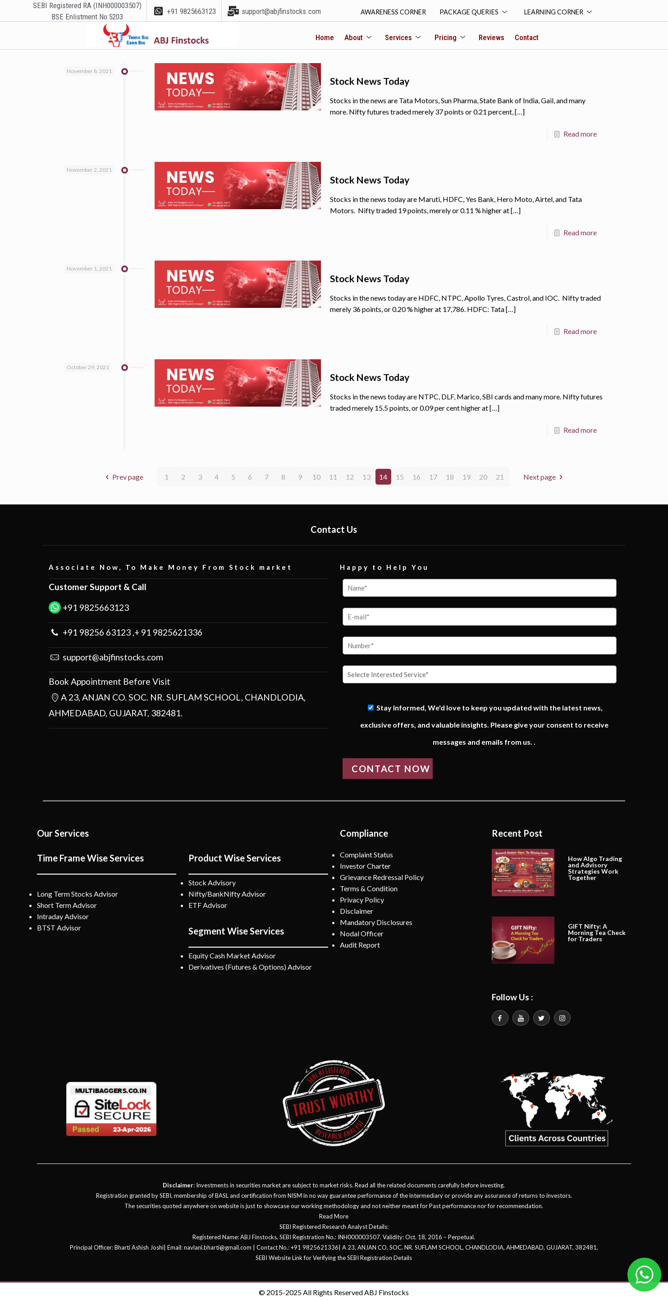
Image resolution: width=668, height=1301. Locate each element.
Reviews (490, 37)
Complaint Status (366, 853)
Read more (580, 133)
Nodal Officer (362, 932)
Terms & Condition (369, 887)
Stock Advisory (212, 881)
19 (466, 475)
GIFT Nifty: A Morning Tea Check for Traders (597, 931)
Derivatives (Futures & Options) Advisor (250, 965)
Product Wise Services (234, 856)
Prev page (122, 475)
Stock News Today (375, 80)
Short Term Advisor (67, 903)
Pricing (450, 38)
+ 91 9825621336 (168, 631)
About (360, 38)
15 (400, 475)
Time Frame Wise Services (90, 856)
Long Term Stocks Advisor (77, 892)
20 (483, 475)
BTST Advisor (59, 926)
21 (500, 475)
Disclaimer (356, 909)
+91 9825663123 (95, 606)
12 (350, 475)
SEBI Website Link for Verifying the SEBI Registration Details (334, 1256)
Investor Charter (365, 864)
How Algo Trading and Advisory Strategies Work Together (595, 866)
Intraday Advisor (63, 915)
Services (403, 38)
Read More (333, 1215)
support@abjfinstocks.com (112, 655)
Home (327, 37)
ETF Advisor (207, 903)
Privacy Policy (362, 898)
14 (383, 475)
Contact (524, 37)
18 (450, 475)
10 (316, 475)
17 (433, 475)
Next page (544, 475)
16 (416, 475)
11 (333, 475)
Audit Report (360, 943)
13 (366, 475)
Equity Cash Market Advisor (232, 954)
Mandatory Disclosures (376, 920)
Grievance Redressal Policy (382, 875)
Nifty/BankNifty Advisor (227, 892)
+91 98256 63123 (96, 631)
